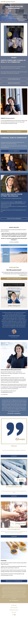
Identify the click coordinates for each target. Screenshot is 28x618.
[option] (14, 325)
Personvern (14, 612)
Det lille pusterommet (8, 1)
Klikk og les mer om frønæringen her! (14, 580)
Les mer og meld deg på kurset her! (14, 245)
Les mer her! (14, 456)
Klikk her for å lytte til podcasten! (14, 278)
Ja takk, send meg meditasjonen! (14, 218)
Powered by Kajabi (14, 607)
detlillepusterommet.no (14, 609)
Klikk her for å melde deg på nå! (14, 131)
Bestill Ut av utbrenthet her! (14, 83)
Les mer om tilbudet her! (14, 150)
